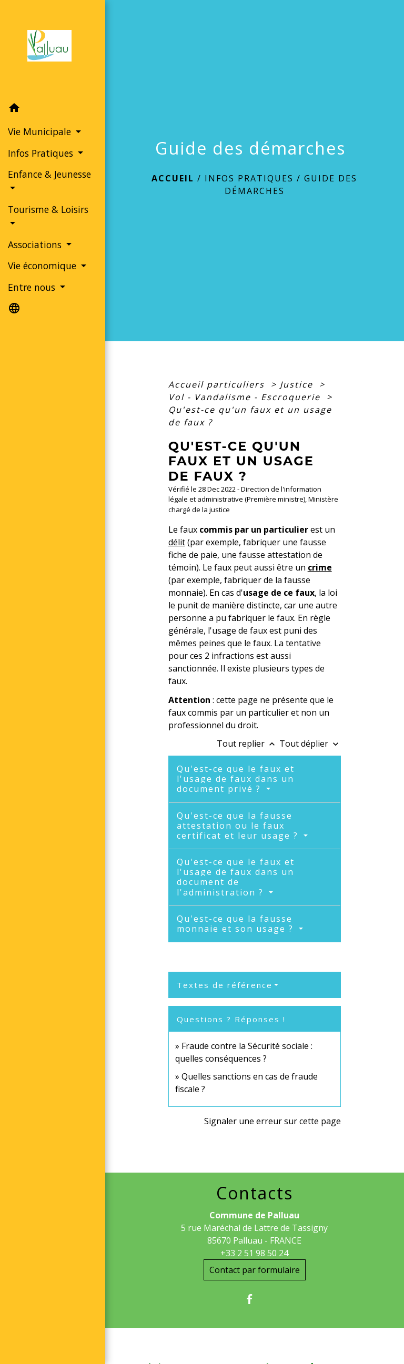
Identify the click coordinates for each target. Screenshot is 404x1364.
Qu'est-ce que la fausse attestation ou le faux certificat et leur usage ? (239, 825)
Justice (298, 384)
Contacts (254, 1193)
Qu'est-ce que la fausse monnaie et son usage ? (237, 923)
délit (176, 542)
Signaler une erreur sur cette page (272, 1121)
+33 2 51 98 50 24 (254, 1253)
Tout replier (248, 743)
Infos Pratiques (249, 178)
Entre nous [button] (33, 287)
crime (320, 567)
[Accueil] (52, 48)
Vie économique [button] (43, 265)
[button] (52, 109)
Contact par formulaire (254, 1270)
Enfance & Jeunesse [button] (49, 174)
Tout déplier (310, 743)
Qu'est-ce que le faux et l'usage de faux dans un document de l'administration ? (236, 877)
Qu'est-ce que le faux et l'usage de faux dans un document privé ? (236, 779)
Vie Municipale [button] (41, 131)
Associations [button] (36, 244)
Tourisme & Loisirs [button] (48, 209)
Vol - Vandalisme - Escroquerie (246, 397)
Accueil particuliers (218, 384)
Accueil (173, 178)
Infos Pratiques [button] (42, 153)
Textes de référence (224, 985)
